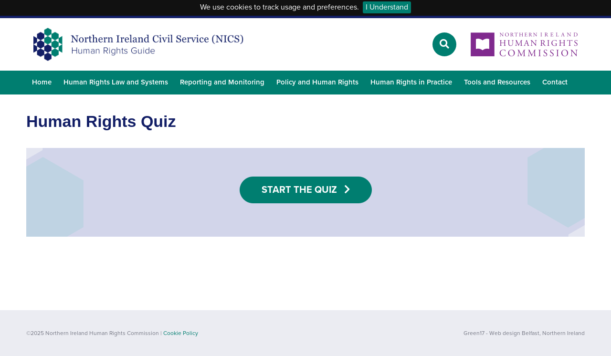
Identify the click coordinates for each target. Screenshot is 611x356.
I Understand (387, 7)
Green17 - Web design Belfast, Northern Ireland (524, 333)
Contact (555, 82)
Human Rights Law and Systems (115, 82)
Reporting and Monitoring (222, 82)
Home (42, 82)
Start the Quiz (306, 190)
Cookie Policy (180, 333)
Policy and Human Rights (317, 82)
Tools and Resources (497, 82)
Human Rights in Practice (411, 82)
